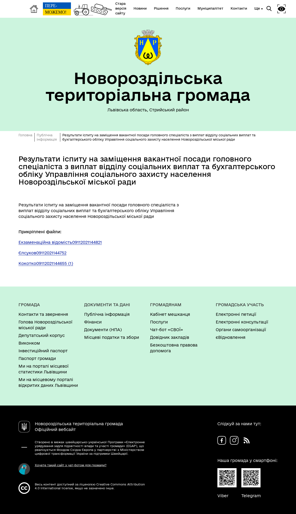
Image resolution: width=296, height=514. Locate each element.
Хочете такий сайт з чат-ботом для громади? (70, 465)
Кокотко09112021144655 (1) (45, 263)
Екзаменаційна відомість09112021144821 (60, 242)
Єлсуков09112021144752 (42, 253)
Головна (25, 135)
